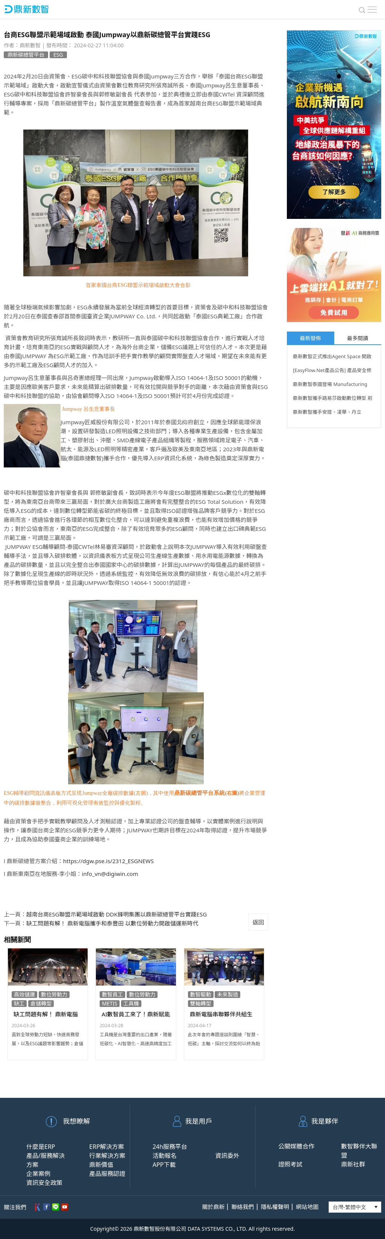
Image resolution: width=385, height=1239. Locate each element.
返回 (258, 922)
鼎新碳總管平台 (26, 54)
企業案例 (38, 1174)
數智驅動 (200, 994)
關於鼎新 (213, 1207)
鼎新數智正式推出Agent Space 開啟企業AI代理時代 (332, 357)
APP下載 (164, 1165)
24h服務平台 (170, 1147)
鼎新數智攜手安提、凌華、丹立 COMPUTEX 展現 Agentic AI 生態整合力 (332, 413)
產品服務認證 (107, 1174)
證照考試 (290, 1164)
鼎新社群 (353, 1164)
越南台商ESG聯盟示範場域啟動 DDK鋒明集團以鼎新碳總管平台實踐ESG (116, 914)
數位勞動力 (54, 994)
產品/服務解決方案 (45, 1160)
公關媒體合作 (296, 1146)
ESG (58, 54)
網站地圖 (307, 1207)
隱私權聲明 (275, 1207)
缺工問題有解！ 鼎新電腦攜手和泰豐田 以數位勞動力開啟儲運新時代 (112, 923)
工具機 (131, 1003)
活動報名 (165, 1156)
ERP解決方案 (106, 1147)
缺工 (19, 1003)
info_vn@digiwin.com (110, 873)
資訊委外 (227, 1156)
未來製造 (227, 994)
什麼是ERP (40, 1147)
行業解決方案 (107, 1156)
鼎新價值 (101, 1165)
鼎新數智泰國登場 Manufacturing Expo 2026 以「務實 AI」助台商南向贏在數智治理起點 (332, 385)
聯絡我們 (243, 1207)
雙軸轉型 (200, 1003)
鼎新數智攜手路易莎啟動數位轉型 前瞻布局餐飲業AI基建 (332, 399)
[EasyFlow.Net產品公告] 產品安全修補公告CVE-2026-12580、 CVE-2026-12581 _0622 (333, 371)
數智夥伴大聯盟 (359, 1150)
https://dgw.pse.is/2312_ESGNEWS (108, 861)
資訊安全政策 (44, 1183)
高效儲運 (24, 994)
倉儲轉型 (41, 1003)
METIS (109, 1003)
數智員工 (112, 994)
